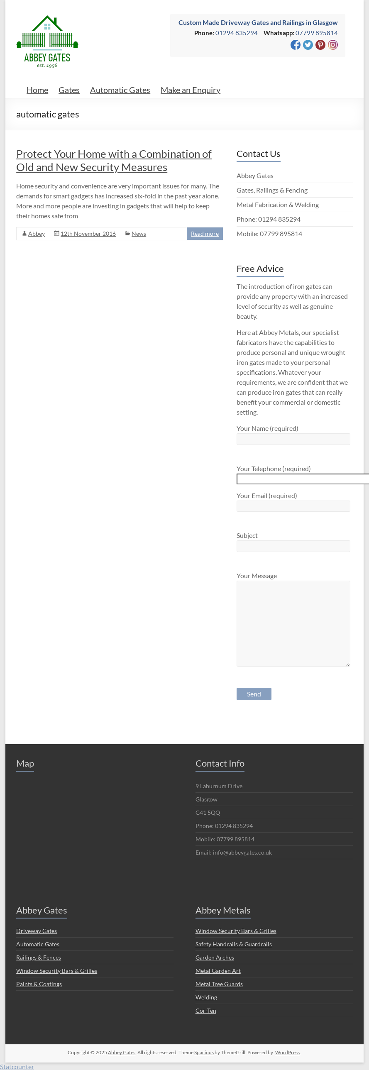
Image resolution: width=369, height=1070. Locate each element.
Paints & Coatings (39, 983)
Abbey (36, 233)
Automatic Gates (120, 90)
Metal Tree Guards (219, 983)
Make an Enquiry (190, 90)
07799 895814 (317, 33)
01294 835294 (236, 33)
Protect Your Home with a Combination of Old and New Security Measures (114, 160)
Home (37, 90)
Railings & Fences (38, 957)
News (139, 233)
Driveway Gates (36, 930)
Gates (69, 90)
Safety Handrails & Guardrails (233, 944)
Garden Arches (214, 957)
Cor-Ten (205, 1010)
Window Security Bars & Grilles (56, 970)
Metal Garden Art (218, 970)
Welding (206, 997)
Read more (205, 233)
